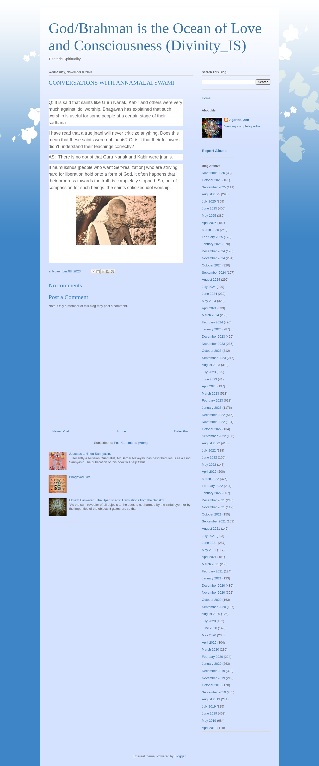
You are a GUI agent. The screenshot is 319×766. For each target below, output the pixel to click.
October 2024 (212, 265)
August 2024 (211, 279)
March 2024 (210, 315)
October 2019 (212, 685)
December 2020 (213, 585)
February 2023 (212, 400)
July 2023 (209, 372)
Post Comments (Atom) (131, 443)
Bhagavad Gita (79, 477)
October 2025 (212, 180)
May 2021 (209, 550)
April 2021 (209, 557)
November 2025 (213, 173)
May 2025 (209, 215)
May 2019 (209, 720)
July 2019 (209, 706)
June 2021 (209, 543)
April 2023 (209, 386)
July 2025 (209, 201)
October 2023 (212, 351)
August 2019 (211, 699)
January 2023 (212, 407)
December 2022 (213, 415)
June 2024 (209, 294)
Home (121, 431)
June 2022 (209, 457)
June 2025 (209, 208)
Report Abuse (214, 151)
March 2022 (210, 479)
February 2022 (212, 486)
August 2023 (211, 365)
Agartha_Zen (239, 120)
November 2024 (213, 258)
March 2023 (210, 393)
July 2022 (209, 450)
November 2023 (213, 344)
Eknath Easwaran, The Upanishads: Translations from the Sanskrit (116, 500)
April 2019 (209, 728)
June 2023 (209, 379)
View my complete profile (242, 126)
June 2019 (209, 713)
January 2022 (212, 493)
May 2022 (209, 464)
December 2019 (213, 671)
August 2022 (211, 443)
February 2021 (212, 571)
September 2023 (214, 358)
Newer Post (60, 431)
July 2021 (209, 536)
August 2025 (211, 194)
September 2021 (214, 521)
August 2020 (211, 614)
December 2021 (213, 500)
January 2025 (212, 244)
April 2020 (209, 642)
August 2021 (211, 528)
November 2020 (213, 592)
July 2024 (209, 287)
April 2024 (209, 308)
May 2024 (209, 301)
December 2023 (213, 336)
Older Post (181, 431)
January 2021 (212, 578)
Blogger (179, 756)
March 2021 (210, 564)
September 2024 (214, 272)
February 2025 (212, 237)
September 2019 (214, 692)
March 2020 (210, 649)
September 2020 (214, 607)
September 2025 (214, 187)
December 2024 (213, 251)
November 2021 (213, 507)
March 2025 (210, 230)
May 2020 (209, 635)
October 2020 (212, 600)
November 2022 (213, 422)
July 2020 (209, 621)
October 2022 (212, 429)
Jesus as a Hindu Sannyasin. (90, 454)
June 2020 (209, 628)
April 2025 (209, 223)
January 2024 (212, 329)
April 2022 (209, 471)
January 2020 (212, 663)
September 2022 (214, 436)
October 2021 (212, 514)
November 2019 (213, 678)
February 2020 (212, 657)
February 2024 (212, 322)
